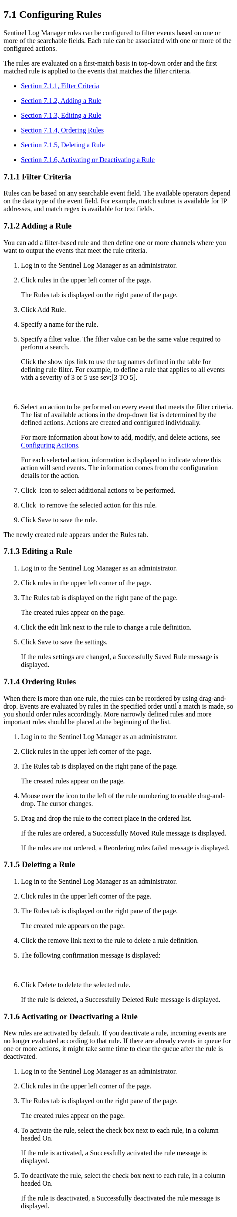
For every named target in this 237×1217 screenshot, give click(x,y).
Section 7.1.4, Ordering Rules (62, 130)
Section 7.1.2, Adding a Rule (61, 100)
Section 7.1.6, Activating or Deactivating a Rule (88, 159)
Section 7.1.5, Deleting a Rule (63, 145)
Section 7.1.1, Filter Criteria (60, 86)
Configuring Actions (49, 445)
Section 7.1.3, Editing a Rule (61, 115)
